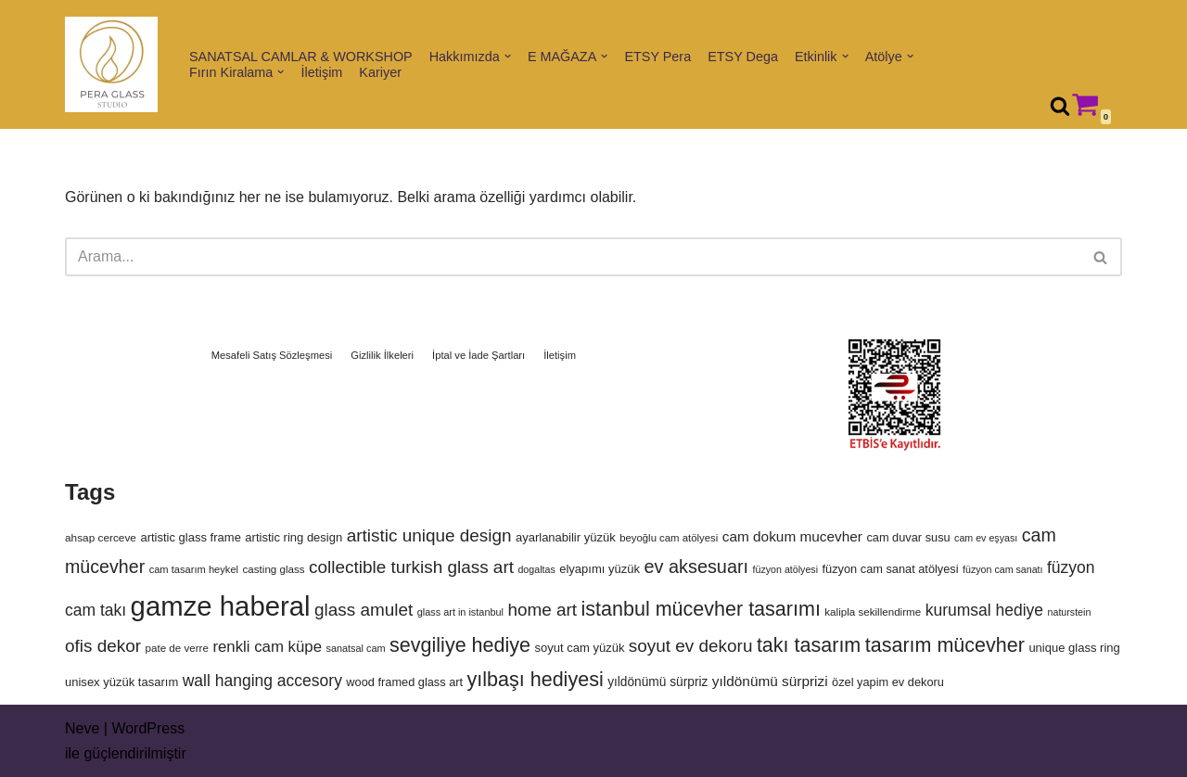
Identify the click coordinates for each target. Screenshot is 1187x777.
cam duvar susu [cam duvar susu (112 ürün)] (908, 537)
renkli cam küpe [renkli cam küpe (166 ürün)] (267, 647)
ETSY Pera (657, 56)
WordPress (148, 728)
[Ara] (1060, 106)
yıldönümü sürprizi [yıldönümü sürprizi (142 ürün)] (770, 681)
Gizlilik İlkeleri (382, 355)
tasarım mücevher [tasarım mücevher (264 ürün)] (945, 645)
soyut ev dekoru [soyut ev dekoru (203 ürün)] (691, 646)
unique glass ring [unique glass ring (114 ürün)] (1073, 648)
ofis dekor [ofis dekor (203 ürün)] (103, 646)
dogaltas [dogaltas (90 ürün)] (536, 569)
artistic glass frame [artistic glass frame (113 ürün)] (190, 537)
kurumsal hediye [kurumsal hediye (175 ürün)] (984, 610)
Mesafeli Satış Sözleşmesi (272, 355)
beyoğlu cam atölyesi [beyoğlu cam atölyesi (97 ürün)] (668, 537)
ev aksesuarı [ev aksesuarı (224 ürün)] (696, 566)
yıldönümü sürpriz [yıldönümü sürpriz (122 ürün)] (657, 682)
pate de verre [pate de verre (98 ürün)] (177, 648)
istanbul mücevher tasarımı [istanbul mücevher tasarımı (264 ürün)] (701, 609)
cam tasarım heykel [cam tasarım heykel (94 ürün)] (193, 569)
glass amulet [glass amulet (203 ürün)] (363, 609)
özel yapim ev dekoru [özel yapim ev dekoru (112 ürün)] (888, 682)
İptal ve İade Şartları (478, 355)
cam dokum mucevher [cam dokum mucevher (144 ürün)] (792, 536)
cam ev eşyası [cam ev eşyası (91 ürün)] (985, 537)
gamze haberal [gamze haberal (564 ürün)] (221, 606)
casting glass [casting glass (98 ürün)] (274, 569)
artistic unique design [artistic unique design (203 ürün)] (429, 535)
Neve (82, 728)
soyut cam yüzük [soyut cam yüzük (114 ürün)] (579, 648)
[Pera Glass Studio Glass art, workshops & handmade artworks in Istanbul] (111, 64)
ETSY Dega (743, 56)
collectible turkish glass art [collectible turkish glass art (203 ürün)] (411, 567)
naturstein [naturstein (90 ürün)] (1069, 612)
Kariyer (380, 72)
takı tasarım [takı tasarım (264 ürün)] (809, 645)
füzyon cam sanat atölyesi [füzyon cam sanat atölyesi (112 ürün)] (891, 569)
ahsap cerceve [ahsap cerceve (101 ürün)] (100, 537)
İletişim (322, 72)
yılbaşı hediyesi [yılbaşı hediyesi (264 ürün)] (535, 680)
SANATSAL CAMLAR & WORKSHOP (301, 56)
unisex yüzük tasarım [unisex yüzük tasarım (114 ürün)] (121, 682)
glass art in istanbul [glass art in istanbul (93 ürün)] (460, 612)
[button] (507, 56)
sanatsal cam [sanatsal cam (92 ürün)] (355, 648)
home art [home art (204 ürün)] (542, 609)
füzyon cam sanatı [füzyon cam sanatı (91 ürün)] (1002, 569)
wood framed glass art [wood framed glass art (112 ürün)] (404, 682)
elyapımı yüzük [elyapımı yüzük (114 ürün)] (599, 569)
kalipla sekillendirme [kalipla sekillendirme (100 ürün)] (872, 611)
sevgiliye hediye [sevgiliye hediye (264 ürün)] (459, 645)
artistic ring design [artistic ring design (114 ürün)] (293, 537)
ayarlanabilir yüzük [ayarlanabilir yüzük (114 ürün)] (566, 537)
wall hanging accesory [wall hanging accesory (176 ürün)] (262, 680)
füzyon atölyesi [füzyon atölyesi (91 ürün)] (786, 569)
